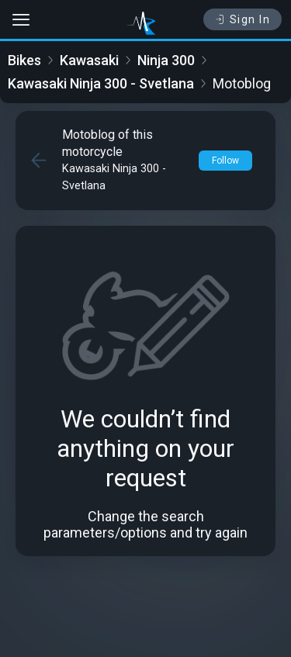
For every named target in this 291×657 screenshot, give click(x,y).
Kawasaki (89, 60)
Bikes (24, 60)
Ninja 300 (166, 60)
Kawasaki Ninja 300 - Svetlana (101, 83)
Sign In (242, 19)
